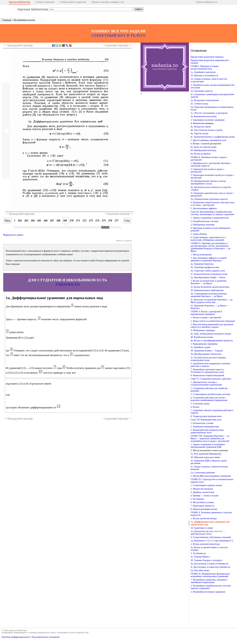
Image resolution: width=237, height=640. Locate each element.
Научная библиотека (19, 2)
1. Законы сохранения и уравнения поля (210, 218)
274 (97, 220)
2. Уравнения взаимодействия (205, 426)
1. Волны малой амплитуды (204, 518)
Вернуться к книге (13, 234)
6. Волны (195, 407)
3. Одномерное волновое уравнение (208, 120)
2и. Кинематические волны (203, 116)
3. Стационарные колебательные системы (210, 394)
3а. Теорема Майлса (200, 557)
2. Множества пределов (202, 489)
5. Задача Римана (199, 234)
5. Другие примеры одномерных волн (208, 140)
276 (110, 220)
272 (84, 220)
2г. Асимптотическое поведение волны (209, 274)
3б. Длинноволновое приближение (207, 290)
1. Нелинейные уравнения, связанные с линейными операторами (209, 581)
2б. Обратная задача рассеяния (205, 457)
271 (78, 220)
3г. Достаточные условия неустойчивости (210, 567)
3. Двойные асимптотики (202, 492)
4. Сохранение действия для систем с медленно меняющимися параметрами (209, 398)
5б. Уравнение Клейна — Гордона (207, 350)
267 (52, 220)
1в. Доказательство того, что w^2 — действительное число (208, 532)
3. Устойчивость (198, 553)
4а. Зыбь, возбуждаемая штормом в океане (211, 334)
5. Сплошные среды (200, 403)
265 (39, 220)
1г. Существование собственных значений (211, 537)
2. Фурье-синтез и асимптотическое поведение (213, 321)
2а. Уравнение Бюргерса (202, 264)
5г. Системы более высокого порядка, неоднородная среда (208, 358)
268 (58, 220)
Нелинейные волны (24, 20)
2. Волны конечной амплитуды (205, 544)
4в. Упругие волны (199, 133)
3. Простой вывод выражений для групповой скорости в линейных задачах (212, 325)
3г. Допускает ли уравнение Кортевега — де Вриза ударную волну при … (212, 300)
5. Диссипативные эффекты (204, 208)
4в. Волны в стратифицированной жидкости (212, 340)
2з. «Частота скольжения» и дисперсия (209, 113)
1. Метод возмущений (201, 254)
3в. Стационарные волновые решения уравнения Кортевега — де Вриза (209, 294)
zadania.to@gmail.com (206, 2)
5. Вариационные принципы (204, 344)
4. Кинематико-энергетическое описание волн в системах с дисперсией (212, 203)
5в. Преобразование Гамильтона (206, 354)
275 (104, 220)
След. (127, 220)
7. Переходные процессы (202, 506)
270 (72, 220)
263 (26, 220)
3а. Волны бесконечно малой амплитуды (210, 287)
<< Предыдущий (18, 45)
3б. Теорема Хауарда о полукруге (206, 560)
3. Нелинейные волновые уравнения (208, 592)
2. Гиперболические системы (204, 221)
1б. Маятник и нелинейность (204, 75)
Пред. (7, 220)
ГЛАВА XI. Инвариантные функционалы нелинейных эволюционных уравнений (210, 575)
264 (33, 220)
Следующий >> (117, 45)
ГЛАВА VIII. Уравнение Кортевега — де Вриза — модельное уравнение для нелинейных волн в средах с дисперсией (210, 438)
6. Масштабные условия (202, 502)
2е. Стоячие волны (199, 103)
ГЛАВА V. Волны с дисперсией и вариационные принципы (206, 312)
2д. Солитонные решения (203, 472)
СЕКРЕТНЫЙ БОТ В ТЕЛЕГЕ (118, 35)
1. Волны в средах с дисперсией (206, 317)
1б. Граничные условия (202, 528)
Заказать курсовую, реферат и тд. (107, 2)
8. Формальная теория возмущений (207, 375)
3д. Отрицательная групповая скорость (209, 199)
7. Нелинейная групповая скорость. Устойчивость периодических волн (207, 370)
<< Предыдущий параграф (19, 213)
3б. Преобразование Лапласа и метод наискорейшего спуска (208, 182)
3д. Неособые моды (200, 570)
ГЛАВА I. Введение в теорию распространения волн (205, 67)
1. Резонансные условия (202, 423)
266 (46, 220)
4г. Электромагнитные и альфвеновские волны (213, 137)
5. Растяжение (197, 499)
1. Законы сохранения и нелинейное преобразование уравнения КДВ (208, 445)
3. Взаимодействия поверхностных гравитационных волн (207, 431)
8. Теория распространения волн (206, 416)
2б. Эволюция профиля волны (205, 267)
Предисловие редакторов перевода (207, 57)
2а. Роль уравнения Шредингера (206, 454)
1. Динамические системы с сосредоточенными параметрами (206, 383)
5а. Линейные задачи (200, 347)
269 (65, 220)
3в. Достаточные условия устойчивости (209, 563)
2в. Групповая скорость (202, 91)
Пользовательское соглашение (45, 637)
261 (13, 220)
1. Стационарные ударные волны (206, 485)
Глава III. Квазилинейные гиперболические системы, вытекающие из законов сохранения (212, 213)
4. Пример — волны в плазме (205, 495)
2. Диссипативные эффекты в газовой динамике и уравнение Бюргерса (208, 259)
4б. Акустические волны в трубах (207, 130)
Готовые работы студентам (73, 2)
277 (117, 220)
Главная (6, 20)
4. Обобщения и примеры (203, 330)
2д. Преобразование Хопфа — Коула (208, 277)
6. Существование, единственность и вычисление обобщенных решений (208, 238)
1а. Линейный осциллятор (203, 72)
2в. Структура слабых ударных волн (208, 270)
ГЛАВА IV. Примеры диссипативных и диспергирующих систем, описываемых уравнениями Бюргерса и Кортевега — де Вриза (210, 247)
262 (20, 220)
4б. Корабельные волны (202, 337)
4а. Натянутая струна (201, 126)
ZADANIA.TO (67, 284)
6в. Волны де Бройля (200, 154)
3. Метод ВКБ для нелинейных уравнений (211, 476)
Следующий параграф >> (119, 213)
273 (91, 220)
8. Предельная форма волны (204, 509)
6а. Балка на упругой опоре (204, 147)
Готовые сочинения (45, 2)
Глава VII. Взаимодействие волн (206, 419)
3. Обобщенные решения (202, 224)
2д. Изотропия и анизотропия (205, 100)
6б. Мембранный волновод (203, 150)
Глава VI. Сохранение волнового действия (211, 379)
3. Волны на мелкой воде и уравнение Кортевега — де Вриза (209, 282)
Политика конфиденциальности (16, 637)
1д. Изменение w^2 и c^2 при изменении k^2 (212, 540)
